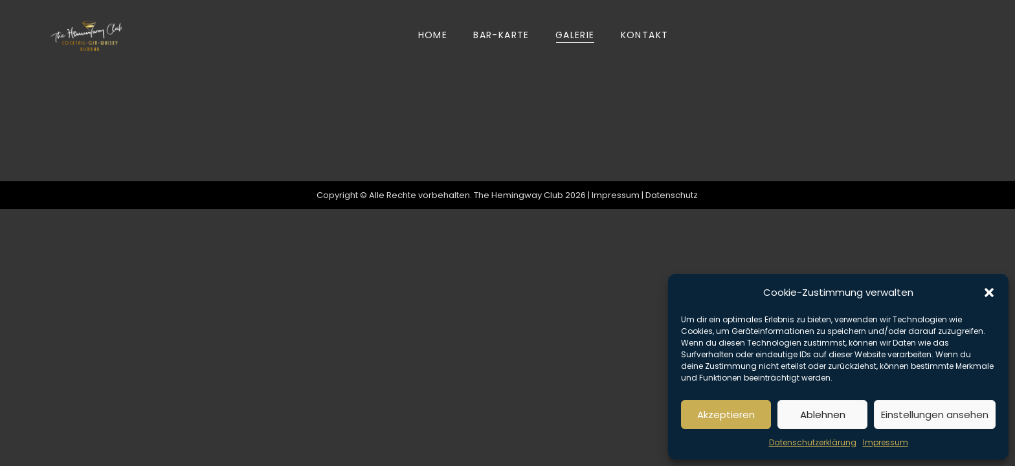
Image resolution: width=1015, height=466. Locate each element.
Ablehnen (822, 414)
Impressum (885, 442)
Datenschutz (672, 195)
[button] (989, 292)
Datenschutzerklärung (812, 442)
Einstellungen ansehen (934, 414)
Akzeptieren (726, 414)
